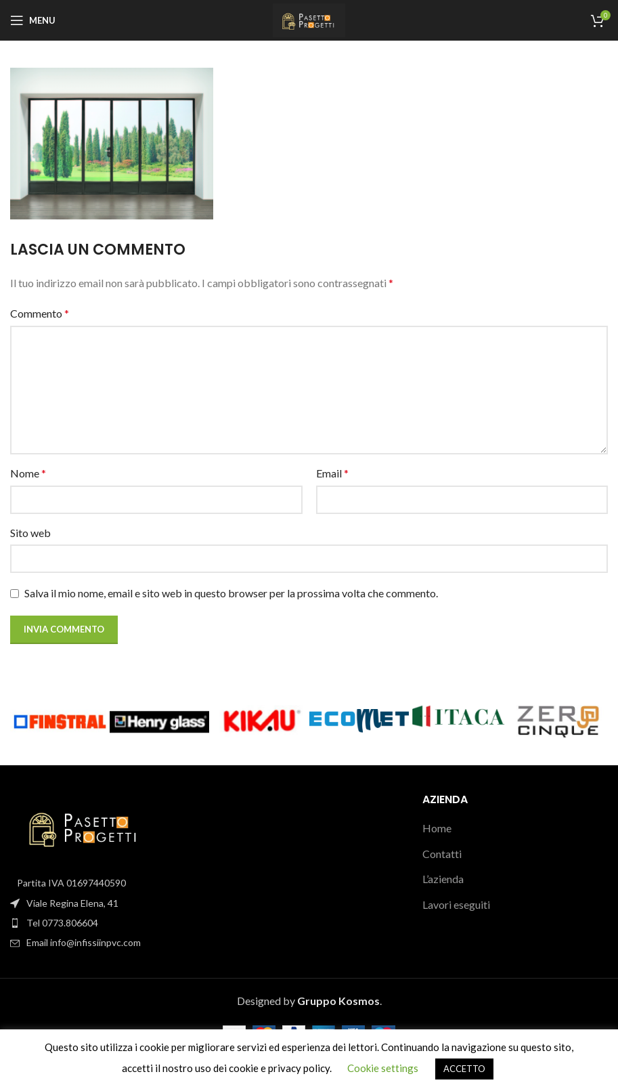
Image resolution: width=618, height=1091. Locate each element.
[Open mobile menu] (32, 20)
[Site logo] (309, 18)
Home (436, 827)
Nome (28, 473)
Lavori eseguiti (456, 904)
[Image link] (84, 825)
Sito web (30, 532)
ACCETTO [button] (464, 1068)
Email (332, 473)
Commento (39, 313)
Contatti (442, 853)
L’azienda (443, 878)
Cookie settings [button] (382, 1068)
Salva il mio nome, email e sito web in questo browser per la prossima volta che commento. (231, 592)
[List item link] (103, 923)
